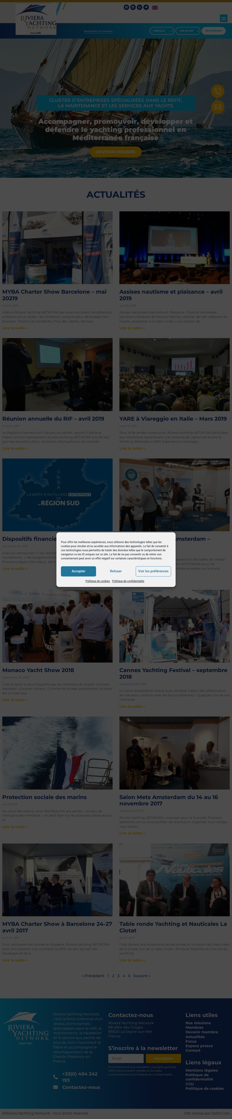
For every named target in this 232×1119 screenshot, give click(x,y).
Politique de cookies (98, 581)
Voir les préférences (153, 571)
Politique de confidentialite (128, 581)
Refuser (116, 571)
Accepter (78, 571)
